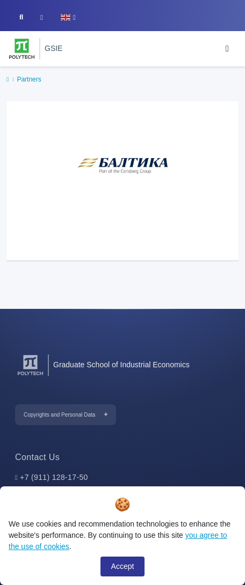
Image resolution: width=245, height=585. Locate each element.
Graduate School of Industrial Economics (121, 364)
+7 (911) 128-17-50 (54, 477)
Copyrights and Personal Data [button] (59, 415)
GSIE (53, 48)
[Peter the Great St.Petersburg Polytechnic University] (21, 48)
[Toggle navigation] (227, 49)
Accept (122, 566)
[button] (68, 17)
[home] (7, 80)
